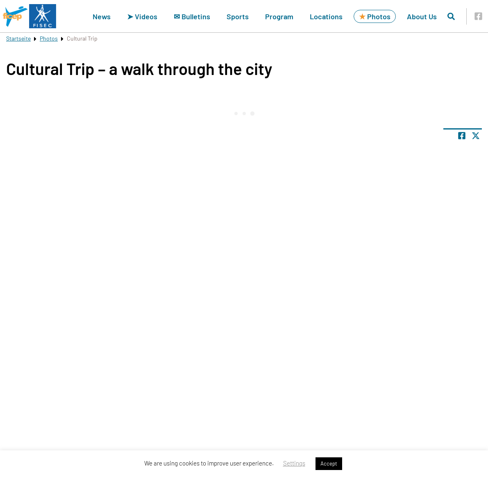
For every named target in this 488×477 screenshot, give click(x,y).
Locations (326, 16)
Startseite (18, 38)
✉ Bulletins (192, 16)
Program (279, 16)
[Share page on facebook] (462, 135)
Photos (374, 16)
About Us (422, 16)
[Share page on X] (476, 135)
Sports (238, 16)
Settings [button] (294, 463)
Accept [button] (328, 463)
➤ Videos (142, 16)
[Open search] (451, 16)
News (102, 16)
